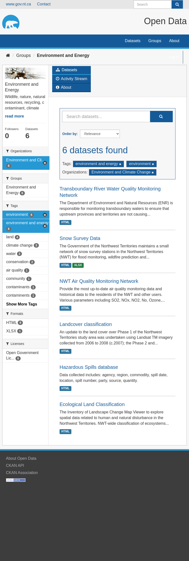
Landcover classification (86, 324)
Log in (174, 57)
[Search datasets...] (106, 116)
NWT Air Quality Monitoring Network (99, 281)
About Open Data (21, 458)
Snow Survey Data (80, 238)
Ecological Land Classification (92, 404)
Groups (154, 41)
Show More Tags (21, 304)
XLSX (78, 265)
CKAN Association (22, 473)
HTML (65, 222)
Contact (43, 4)
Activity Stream (71, 79)
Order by (69, 134)
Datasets (133, 41)
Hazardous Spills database (89, 367)
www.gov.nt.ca (18, 4)
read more (14, 116)
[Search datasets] (158, 4)
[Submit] (177, 4)
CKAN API (15, 465)
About (174, 41)
